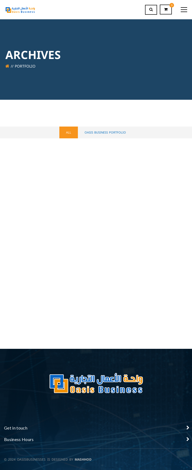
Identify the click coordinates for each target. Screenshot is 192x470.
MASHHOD (83, 459)
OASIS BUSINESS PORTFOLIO (105, 132)
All (68, 132)
